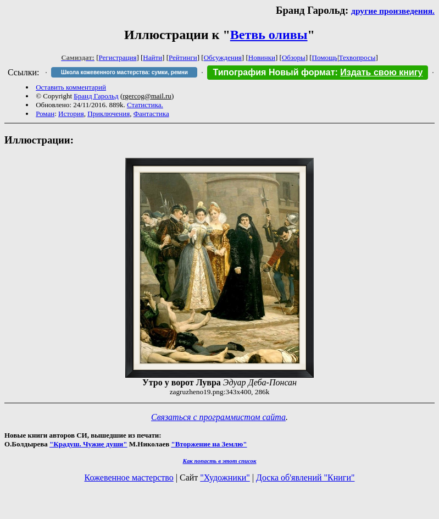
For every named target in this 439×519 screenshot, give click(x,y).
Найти (152, 57)
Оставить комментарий (71, 87)
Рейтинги (183, 57)
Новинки (261, 57)
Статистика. (145, 105)
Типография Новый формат (274, 72)
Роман (45, 113)
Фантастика (151, 113)
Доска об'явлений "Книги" (305, 477)
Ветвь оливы (269, 34)
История (71, 113)
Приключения (108, 113)
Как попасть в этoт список (220, 460)
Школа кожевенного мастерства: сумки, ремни (124, 72)
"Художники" (224, 477)
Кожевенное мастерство (129, 477)
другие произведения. (393, 10)
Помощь (324, 57)
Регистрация (118, 57)
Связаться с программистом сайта (218, 417)
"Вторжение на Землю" (209, 444)
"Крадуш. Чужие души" (88, 444)
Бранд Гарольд (96, 96)
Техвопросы (357, 57)
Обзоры (293, 57)
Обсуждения (223, 57)
